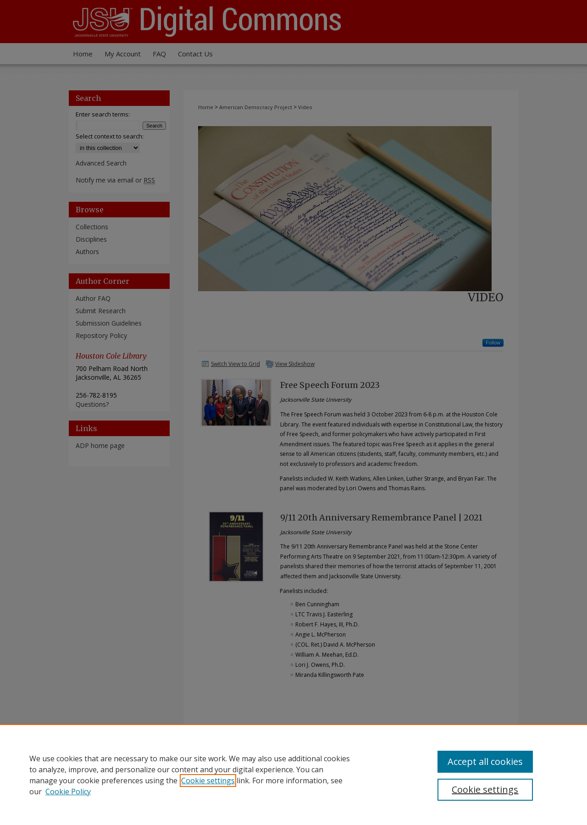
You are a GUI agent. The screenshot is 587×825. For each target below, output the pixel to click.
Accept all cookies (485, 761)
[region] (293, 774)
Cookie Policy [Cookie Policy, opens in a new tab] (68, 791)
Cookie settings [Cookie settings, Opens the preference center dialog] (485, 789)
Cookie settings (208, 780)
